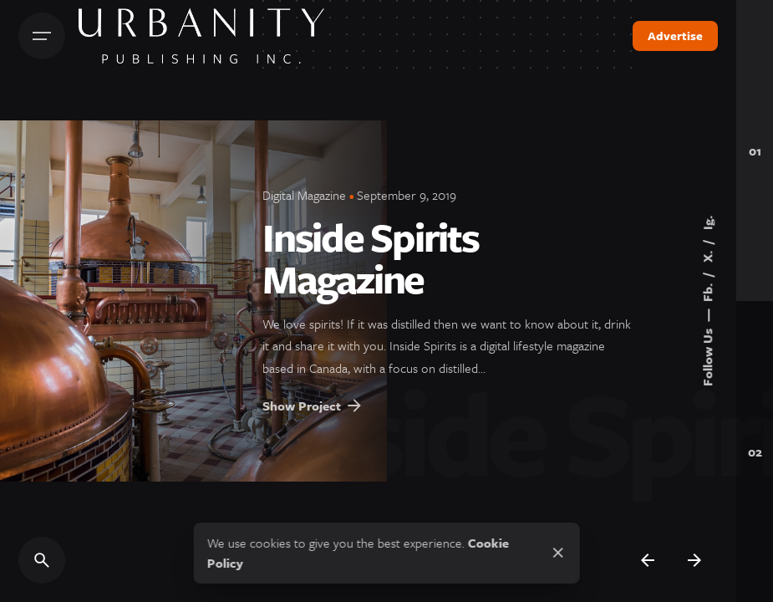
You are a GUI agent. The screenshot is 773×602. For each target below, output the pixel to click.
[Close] (558, 552)
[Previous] (647, 560)
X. (707, 255)
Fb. (707, 291)
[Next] (694, 560)
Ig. (707, 223)
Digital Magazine (304, 195)
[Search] (41, 560)
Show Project (313, 414)
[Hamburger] (41, 36)
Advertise (675, 35)
